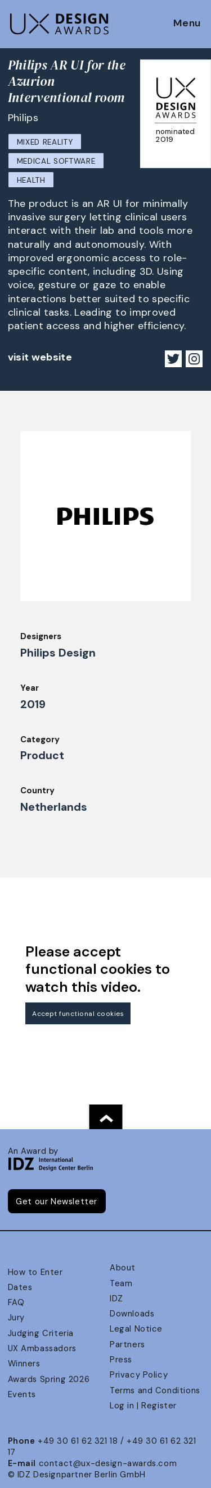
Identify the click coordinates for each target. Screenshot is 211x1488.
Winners (24, 1363)
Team (121, 1283)
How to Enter (35, 1272)
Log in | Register (143, 1405)
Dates (20, 1287)
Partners (127, 1344)
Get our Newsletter (56, 1201)
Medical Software (56, 161)
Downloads (132, 1313)
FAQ (16, 1302)
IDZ (116, 1298)
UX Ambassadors (42, 1348)
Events (22, 1394)
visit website (40, 357)
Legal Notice (136, 1328)
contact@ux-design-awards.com (108, 1463)
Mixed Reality (45, 142)
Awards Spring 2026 (49, 1379)
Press (121, 1359)
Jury (16, 1317)
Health (31, 180)
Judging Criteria (41, 1333)
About (123, 1267)
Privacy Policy (139, 1374)
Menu (187, 23)
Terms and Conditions (155, 1390)
